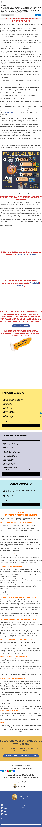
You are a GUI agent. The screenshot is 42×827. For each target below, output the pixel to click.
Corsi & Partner (25, 814)
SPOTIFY (32, 255)
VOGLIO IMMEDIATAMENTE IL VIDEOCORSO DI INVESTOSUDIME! (21, 755)
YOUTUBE (22, 255)
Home (23, 805)
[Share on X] (41, 417)
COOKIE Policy (4, 820)
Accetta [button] (38, 15)
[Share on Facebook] (41, 410)
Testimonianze (9, 112)
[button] (40, 2)
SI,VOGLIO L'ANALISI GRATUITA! (21, 325)
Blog (23, 807)
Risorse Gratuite (25, 811)
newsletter (12, 140)
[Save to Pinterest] (41, 415)
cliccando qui (26, 764)
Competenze (25, 809)
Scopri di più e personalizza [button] (8, 15)
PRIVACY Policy (4, 818)
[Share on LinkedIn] (41, 412)
